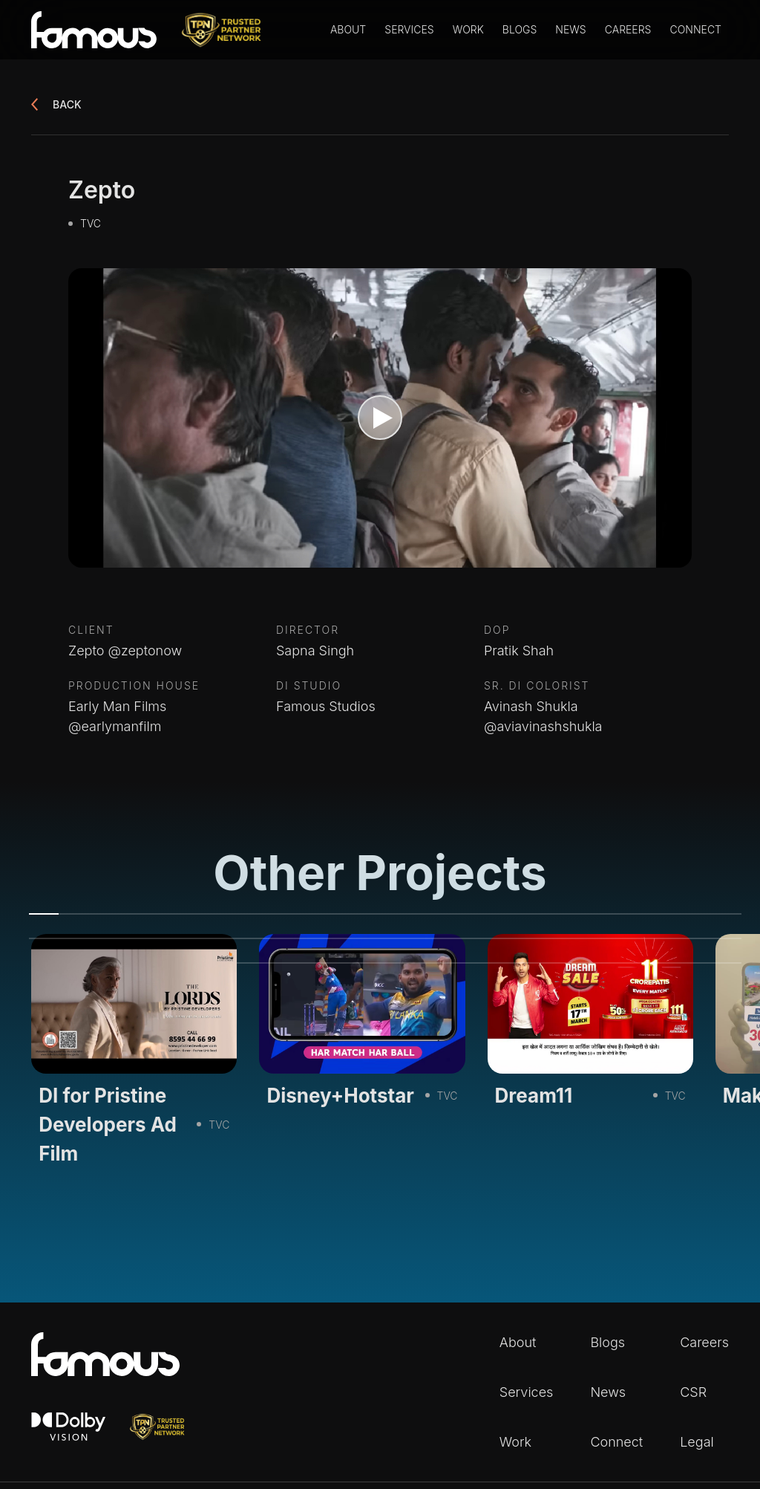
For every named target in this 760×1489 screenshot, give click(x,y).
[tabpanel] (134, 1054)
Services (408, 29)
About (348, 29)
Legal (697, 1442)
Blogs (519, 29)
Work (468, 29)
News (570, 29)
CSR (693, 1392)
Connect (695, 29)
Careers (628, 29)
